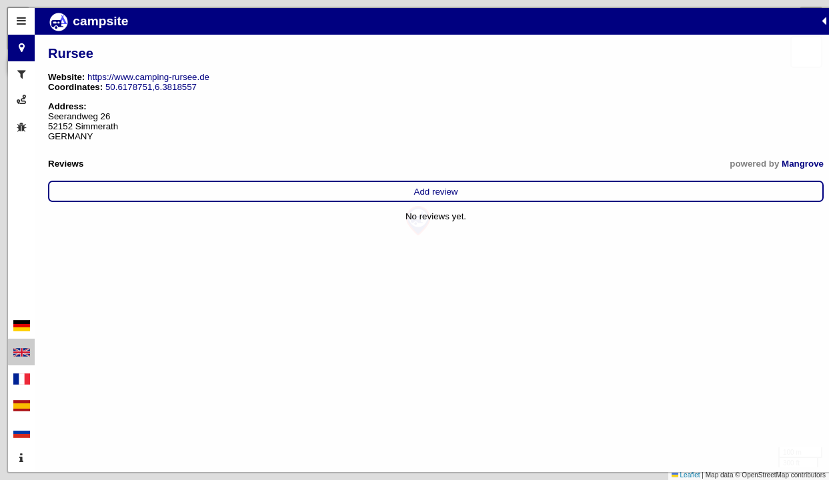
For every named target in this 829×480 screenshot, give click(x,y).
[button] (418, 221)
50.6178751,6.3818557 (151, 87)
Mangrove (280, 164)
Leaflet (686, 475)
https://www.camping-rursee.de (148, 77)
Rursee (70, 53)
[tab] (21, 21)
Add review (175, 192)
